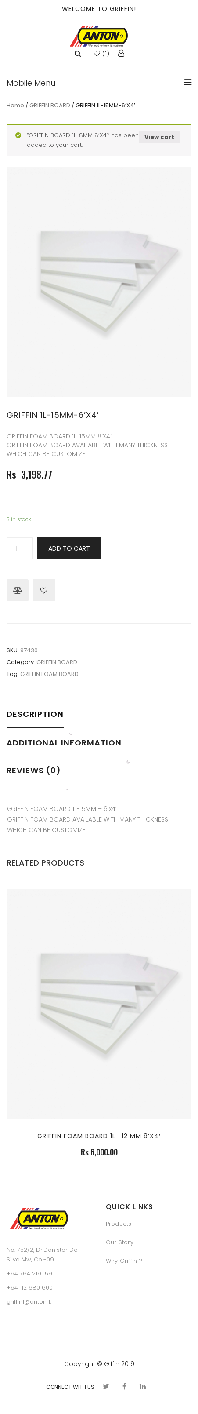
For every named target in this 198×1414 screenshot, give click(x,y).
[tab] (38, 720)
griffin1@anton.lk (29, 1301)
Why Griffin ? (124, 1261)
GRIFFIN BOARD (49, 105)
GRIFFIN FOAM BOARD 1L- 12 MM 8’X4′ (99, 1136)
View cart (159, 137)
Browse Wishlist (44, 590)
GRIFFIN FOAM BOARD (49, 674)
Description (35, 714)
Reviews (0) (34, 770)
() (102, 54)
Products (119, 1224)
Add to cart (69, 548)
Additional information (64, 742)
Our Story (119, 1242)
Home (15, 105)
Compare (18, 590)
